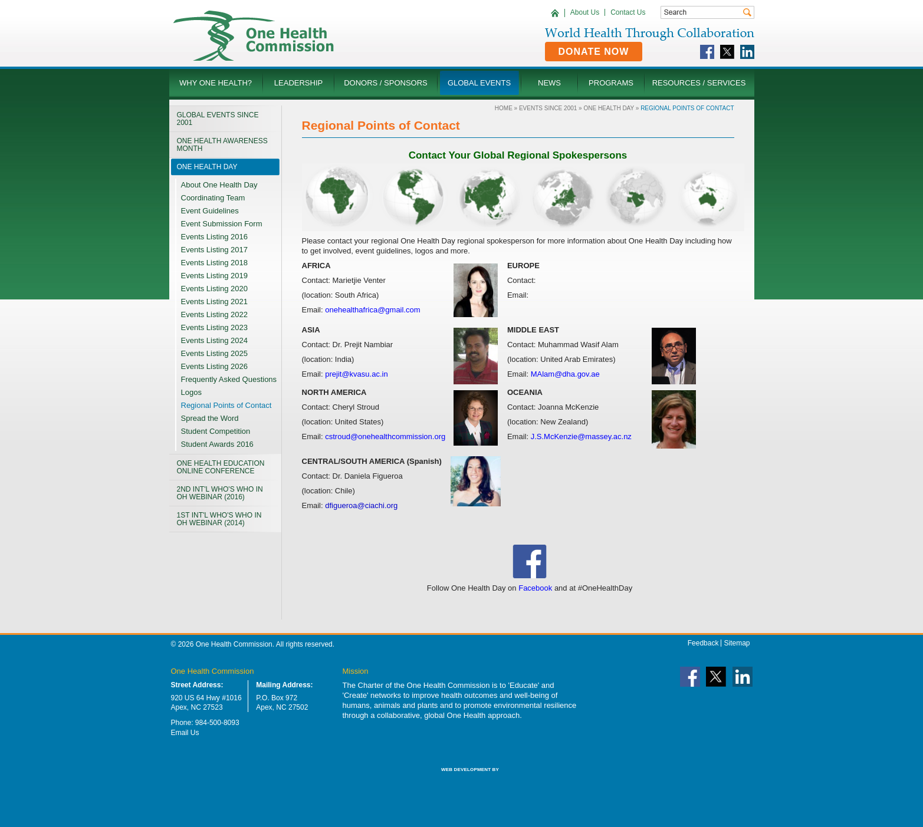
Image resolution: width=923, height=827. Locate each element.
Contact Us (627, 12)
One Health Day (608, 108)
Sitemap (737, 643)
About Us (584, 12)
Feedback (703, 643)
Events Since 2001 (548, 108)
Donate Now (594, 52)
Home (504, 108)
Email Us (185, 733)
